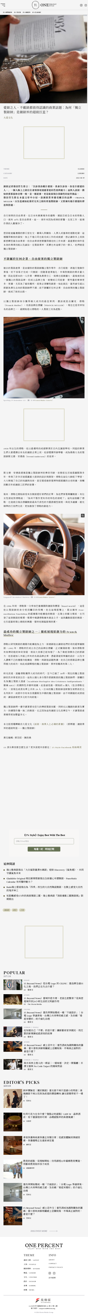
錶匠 (15, 910)
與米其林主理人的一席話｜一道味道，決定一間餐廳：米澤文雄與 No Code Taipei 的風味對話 (53, 1065)
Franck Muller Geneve (43, 400)
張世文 (30, 990)
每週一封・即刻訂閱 (44, 849)
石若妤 (28, 1121)
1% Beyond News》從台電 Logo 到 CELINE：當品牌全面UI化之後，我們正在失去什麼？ (53, 985)
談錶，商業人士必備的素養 (49, 724)
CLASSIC (81, 169)
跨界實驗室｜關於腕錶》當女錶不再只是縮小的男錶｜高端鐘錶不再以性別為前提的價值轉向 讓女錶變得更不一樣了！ (53, 1093)
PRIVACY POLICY (56, 1267)
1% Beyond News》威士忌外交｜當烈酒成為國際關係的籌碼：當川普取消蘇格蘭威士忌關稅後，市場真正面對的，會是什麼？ (53, 1048)
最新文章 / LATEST (31, 1260)
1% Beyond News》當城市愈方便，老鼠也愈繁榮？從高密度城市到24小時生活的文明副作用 (53, 1000)
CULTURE (27, 1009)
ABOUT (52, 1260)
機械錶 (6, 910)
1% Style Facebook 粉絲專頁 (67, 747)
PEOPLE (36, 1027)
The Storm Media (35, 1004)
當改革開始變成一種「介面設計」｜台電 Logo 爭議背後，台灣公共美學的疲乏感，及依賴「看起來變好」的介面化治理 (53, 1187)
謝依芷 (28, 1145)
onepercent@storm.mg (47, 1308)
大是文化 (8, 117)
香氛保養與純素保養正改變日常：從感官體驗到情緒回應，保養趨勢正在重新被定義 (51, 1139)
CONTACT (53, 1263)
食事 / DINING (30, 1286)
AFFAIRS (27, 995)
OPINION (27, 1027)
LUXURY (81, 173)
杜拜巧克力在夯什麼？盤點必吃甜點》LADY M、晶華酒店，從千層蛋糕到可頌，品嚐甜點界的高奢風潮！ (51, 1116)
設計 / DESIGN (30, 1281)
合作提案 (52, 1278)
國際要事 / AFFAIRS (32, 1269)
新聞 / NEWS (29, 1290)
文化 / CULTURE (30, 1277)
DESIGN (26, 980)
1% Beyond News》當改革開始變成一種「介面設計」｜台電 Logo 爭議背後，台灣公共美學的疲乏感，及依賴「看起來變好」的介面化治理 (53, 1015)
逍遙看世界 (30, 1168)
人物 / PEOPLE (30, 1264)
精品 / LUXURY (30, 1273)
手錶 (22, 910)
